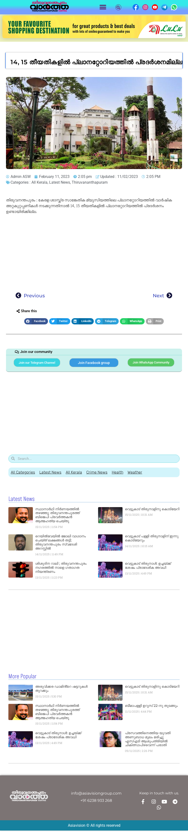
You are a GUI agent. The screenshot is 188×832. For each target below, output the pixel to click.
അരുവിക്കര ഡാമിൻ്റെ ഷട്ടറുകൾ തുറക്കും (61, 690)
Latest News (59, 182)
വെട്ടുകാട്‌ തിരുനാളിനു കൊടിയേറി (152, 511)
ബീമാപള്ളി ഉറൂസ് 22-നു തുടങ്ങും (151, 708)
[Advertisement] (94, 251)
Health (117, 474)
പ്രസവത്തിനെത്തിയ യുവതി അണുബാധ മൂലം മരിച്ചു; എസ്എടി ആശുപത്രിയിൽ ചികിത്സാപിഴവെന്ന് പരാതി (147, 741)
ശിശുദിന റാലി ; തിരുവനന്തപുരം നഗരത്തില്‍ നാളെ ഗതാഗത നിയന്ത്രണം (61, 570)
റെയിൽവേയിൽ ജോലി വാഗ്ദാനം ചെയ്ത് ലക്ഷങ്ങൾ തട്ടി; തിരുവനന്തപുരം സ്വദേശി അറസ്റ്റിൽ (60, 544)
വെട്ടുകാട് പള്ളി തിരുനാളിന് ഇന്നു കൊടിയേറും (151, 540)
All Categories (23, 474)
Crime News (96, 474)
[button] (103, 7)
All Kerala (39, 182)
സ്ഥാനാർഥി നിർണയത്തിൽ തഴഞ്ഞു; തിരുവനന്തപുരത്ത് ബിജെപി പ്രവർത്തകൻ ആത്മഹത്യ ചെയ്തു (57, 517)
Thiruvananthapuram (90, 182)
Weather (135, 474)
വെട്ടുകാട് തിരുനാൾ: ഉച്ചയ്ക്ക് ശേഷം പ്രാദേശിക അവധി (148, 568)
